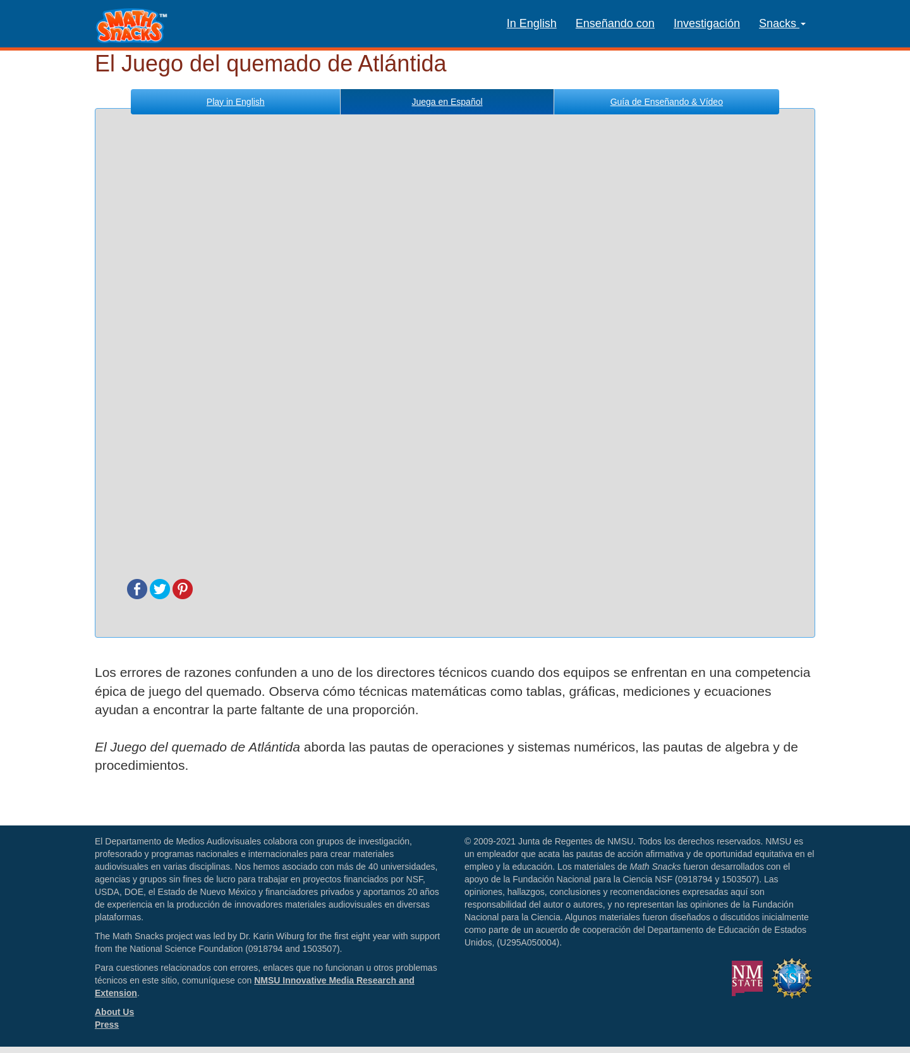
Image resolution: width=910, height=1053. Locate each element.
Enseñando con (615, 23)
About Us (114, 1012)
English (236, 102)
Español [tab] (446, 102)
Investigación (707, 23)
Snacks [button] (782, 23)
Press (107, 1025)
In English (532, 23)
